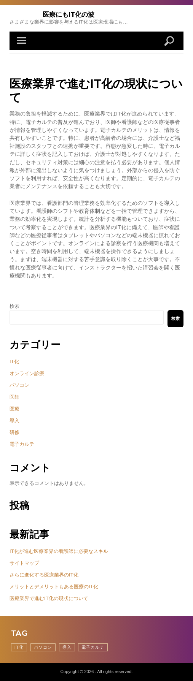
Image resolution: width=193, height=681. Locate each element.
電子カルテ (22, 444)
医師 (14, 397)
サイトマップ (24, 563)
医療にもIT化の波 (68, 14)
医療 (14, 409)
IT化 (14, 361)
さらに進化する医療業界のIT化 (44, 575)
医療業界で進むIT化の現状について (49, 598)
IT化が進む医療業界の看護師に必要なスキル (59, 551)
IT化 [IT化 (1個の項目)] (19, 647)
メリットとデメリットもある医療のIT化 (54, 586)
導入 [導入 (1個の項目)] (67, 647)
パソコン (19, 385)
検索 (14, 306)
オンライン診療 (27, 373)
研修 (14, 432)
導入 (14, 420)
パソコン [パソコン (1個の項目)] (43, 647)
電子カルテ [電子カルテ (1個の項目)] (92, 647)
